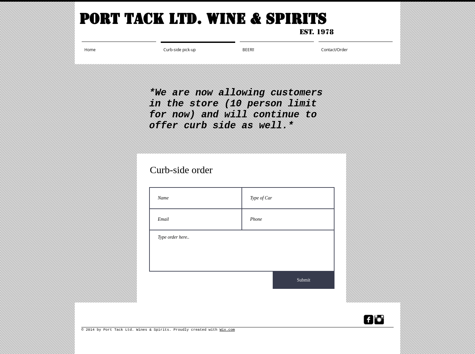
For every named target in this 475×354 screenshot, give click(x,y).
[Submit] (303, 280)
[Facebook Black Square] (368, 319)
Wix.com (227, 330)
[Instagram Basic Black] (379, 319)
